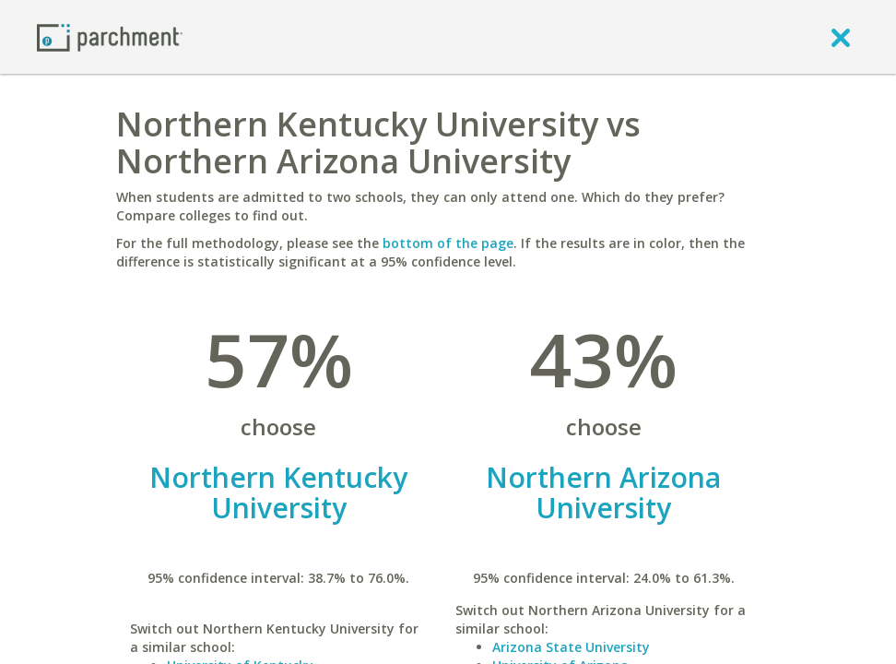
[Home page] (110, 36)
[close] (840, 37)
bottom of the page (448, 243)
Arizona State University (571, 647)
